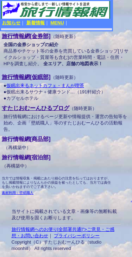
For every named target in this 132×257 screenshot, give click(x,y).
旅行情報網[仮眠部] (26, 77)
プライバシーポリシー (77, 235)
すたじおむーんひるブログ (35, 108)
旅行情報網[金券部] (26, 36)
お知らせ (11, 22)
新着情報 (35, 22)
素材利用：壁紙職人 (17, 193)
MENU (57, 22)
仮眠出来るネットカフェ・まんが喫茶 (45, 85)
